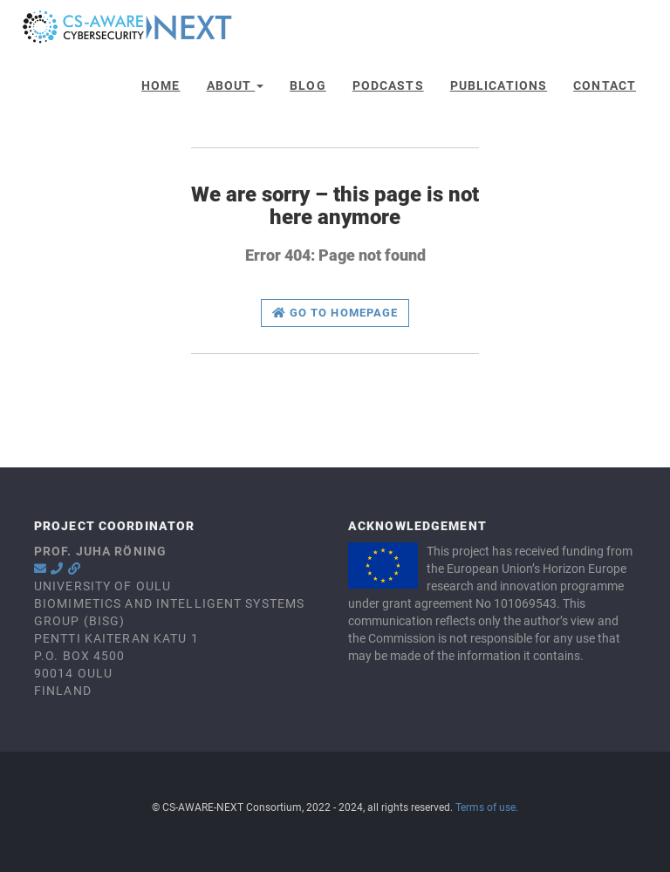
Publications (498, 85)
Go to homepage (335, 312)
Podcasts (388, 85)
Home (160, 85)
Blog (307, 85)
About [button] (235, 85)
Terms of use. (486, 807)
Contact (604, 85)
